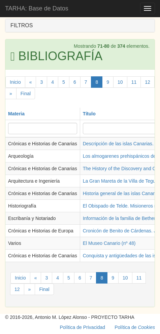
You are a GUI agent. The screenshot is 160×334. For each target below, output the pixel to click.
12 (147, 82)
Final (26, 93)
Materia (16, 113)
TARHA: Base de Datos (36, 8)
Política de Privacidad (82, 327)
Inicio (15, 82)
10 (120, 82)
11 (134, 82)
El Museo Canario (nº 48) (109, 243)
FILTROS (21, 25)
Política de (135, 327)
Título (89, 113)
